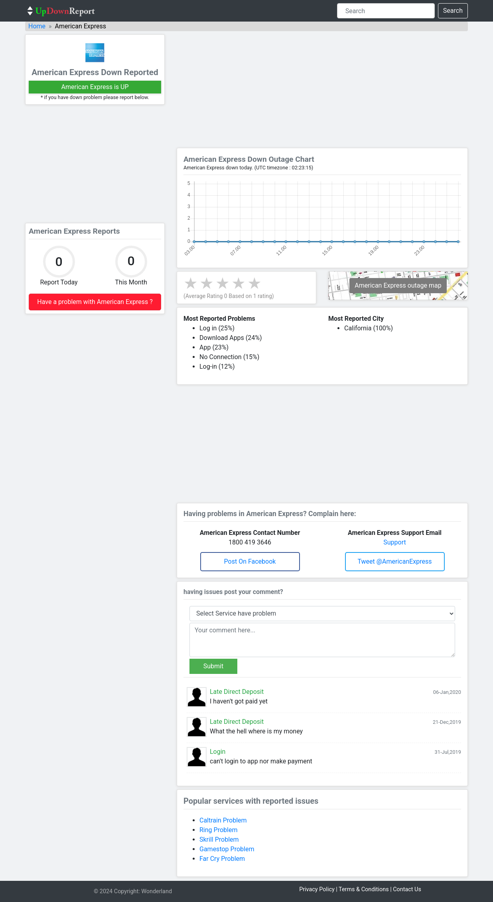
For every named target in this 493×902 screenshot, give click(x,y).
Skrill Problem (219, 839)
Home (36, 26)
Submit (213, 666)
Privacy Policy (317, 889)
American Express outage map (398, 285)
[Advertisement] (95, 164)
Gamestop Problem (226, 849)
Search (453, 10)
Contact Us (407, 889)
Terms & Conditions (363, 889)
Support (394, 542)
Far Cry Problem (222, 858)
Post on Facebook (250, 561)
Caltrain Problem (223, 820)
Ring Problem (218, 830)
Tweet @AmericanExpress (394, 561)
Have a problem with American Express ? (94, 302)
